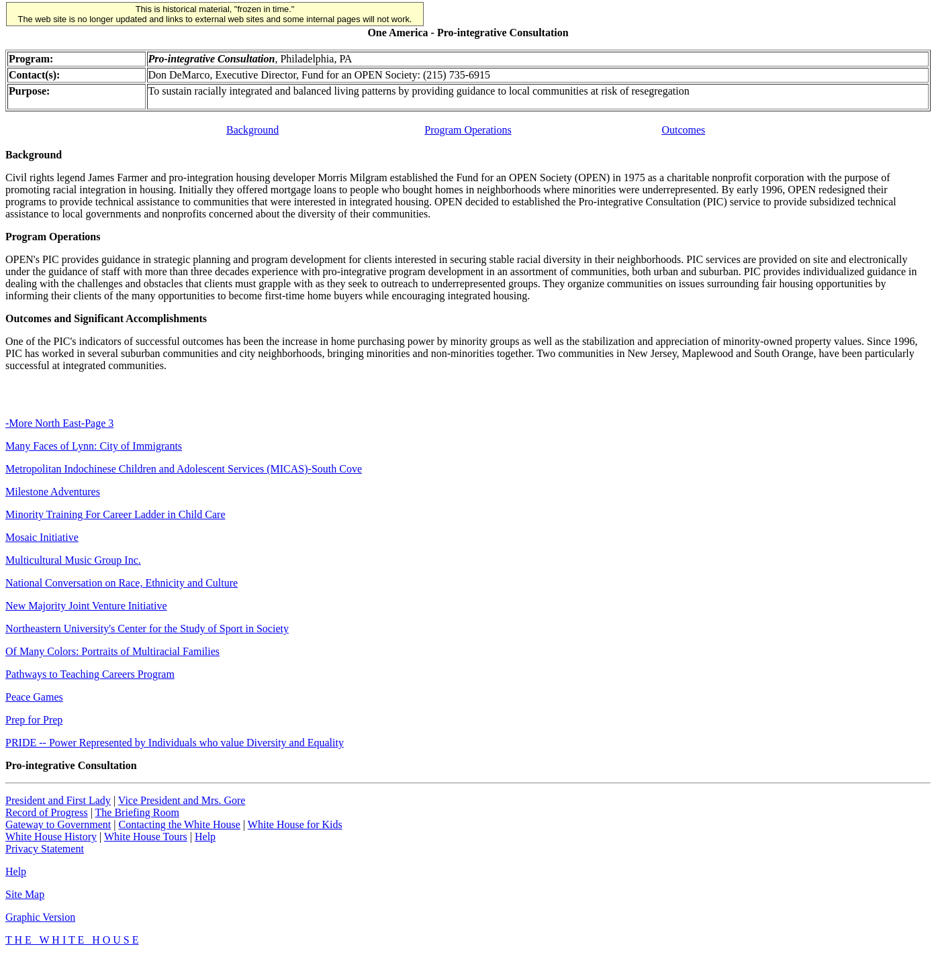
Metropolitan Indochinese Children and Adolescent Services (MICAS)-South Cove (183, 468)
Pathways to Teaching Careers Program (90, 674)
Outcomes (683, 130)
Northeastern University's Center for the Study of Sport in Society (147, 628)
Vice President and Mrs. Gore (182, 800)
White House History (51, 836)
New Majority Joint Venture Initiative (86, 605)
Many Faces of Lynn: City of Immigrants (93, 446)
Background (252, 130)
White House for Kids (295, 824)
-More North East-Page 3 (59, 423)
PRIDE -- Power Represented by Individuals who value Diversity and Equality (174, 742)
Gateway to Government (58, 824)
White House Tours (145, 836)
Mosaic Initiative (42, 537)
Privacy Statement (44, 848)
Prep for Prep (33, 719)
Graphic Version (40, 917)
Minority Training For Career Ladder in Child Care (115, 514)
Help (205, 836)
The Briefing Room (137, 812)
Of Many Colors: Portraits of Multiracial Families (112, 651)
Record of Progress (46, 812)
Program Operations (467, 130)
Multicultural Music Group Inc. (73, 560)
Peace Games (34, 697)
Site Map (24, 894)
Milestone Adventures (52, 491)
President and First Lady (58, 800)
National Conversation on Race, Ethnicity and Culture (121, 583)
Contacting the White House (179, 824)
